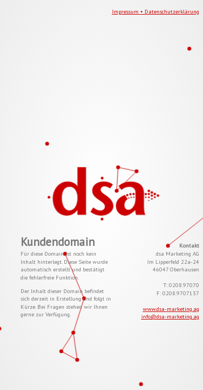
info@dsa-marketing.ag (170, 316)
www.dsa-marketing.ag (171, 309)
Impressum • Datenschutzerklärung (155, 11)
